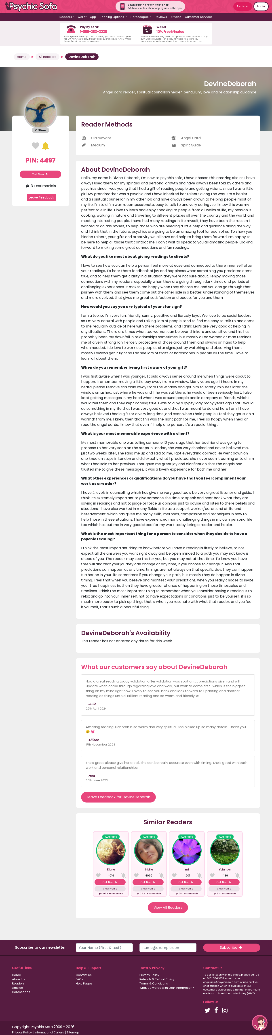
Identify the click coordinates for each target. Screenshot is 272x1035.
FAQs (79, 979)
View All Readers (168, 907)
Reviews (161, 17)
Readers (18, 983)
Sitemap (73, 1032)
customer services (215, 989)
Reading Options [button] (112, 17)
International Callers (49, 1032)
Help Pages (84, 983)
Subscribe (231, 947)
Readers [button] (65, 17)
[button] (260, 1023)
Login (261, 6)
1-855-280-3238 (93, 31)
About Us (18, 979)
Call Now (40, 174)
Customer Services (199, 17)
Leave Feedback (41, 197)
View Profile (110, 888)
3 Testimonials (40, 185)
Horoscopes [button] (140, 17)
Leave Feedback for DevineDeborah (118, 797)
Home (22, 57)
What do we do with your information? (166, 988)
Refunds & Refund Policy (156, 979)
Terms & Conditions (153, 983)
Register (243, 6)
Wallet (82, 17)
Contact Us (84, 975)
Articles (176, 17)
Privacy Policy (149, 975)
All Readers (47, 57)
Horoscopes (21, 992)
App (93, 17)
